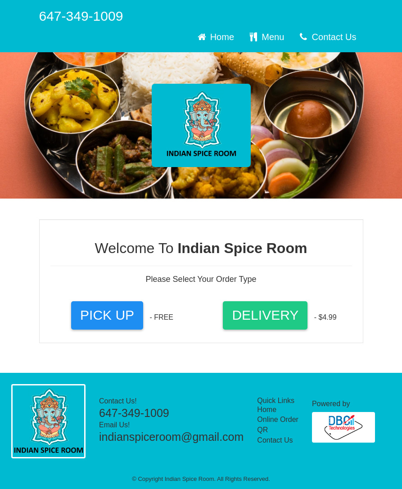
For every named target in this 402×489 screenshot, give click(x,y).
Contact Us (327, 37)
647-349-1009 (81, 16)
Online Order (277, 419)
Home (215, 37)
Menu (266, 37)
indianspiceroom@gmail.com (171, 436)
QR (262, 430)
